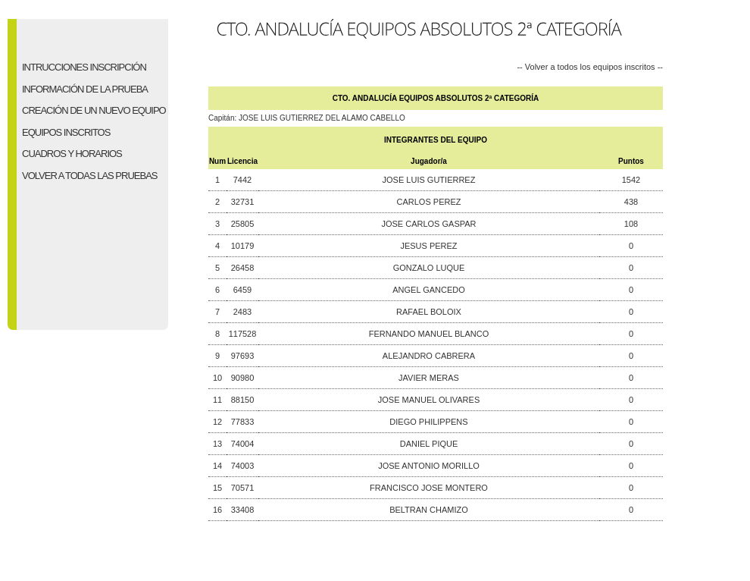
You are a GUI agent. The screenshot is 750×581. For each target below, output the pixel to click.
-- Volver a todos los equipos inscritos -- (590, 66)
